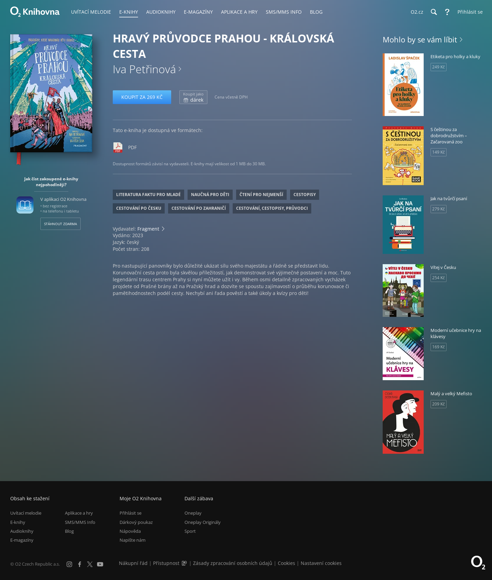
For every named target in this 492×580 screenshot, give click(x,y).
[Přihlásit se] (468, 12)
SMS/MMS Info (80, 522)
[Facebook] (79, 564)
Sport (190, 531)
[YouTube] (100, 564)
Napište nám (133, 540)
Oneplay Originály (202, 522)
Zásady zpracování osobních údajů (232, 563)
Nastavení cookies (321, 563)
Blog (69, 531)
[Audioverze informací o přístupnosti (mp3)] (185, 563)
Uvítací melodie (25, 513)
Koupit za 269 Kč (142, 97)
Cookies (286, 563)
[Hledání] (433, 12)
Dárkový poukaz (136, 522)
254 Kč (438, 278)
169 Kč (438, 347)
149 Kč (438, 152)
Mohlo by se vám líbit (420, 39)
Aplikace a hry (79, 513)
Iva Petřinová (144, 69)
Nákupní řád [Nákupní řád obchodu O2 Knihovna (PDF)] (133, 563)
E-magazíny (21, 540)
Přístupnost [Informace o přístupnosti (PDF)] (166, 563)
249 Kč (438, 67)
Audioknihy (21, 531)
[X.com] (90, 564)
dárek (193, 97)
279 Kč (438, 209)
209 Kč (438, 404)
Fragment (148, 228)
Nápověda (130, 531)
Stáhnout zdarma (60, 223)
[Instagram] (69, 564)
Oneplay (193, 513)
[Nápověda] (447, 12)
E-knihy (17, 522)
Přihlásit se (130, 513)
